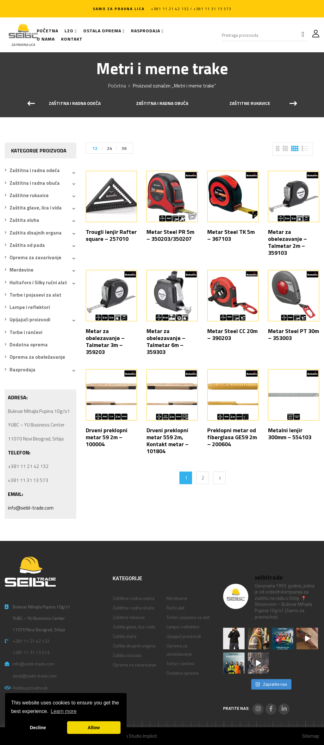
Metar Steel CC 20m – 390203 (232, 334)
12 (94, 148)
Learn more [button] (64, 711)
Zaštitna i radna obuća (162, 103)
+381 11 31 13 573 (31, 652)
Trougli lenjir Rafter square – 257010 (111, 235)
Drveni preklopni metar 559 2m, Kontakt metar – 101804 (167, 440)
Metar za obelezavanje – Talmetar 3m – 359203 (105, 341)
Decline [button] (38, 727)
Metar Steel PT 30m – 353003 (293, 334)
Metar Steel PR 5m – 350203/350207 (170, 235)
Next (219, 478)
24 (109, 148)
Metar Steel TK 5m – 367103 (231, 235)
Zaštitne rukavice (249, 103)
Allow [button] (94, 727)
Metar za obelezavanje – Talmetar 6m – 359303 (165, 341)
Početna (117, 85)
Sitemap (310, 736)
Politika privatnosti (30, 687)
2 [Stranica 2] (203, 477)
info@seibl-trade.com (30, 507)
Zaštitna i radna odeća (75, 103)
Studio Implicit (143, 736)
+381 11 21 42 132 (31, 641)
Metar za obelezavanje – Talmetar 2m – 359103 (287, 242)
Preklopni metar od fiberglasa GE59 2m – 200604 (232, 437)
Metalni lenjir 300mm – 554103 (289, 433)
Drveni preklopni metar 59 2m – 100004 (107, 437)
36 (124, 148)
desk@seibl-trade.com (35, 675)
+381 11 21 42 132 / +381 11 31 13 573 (191, 9)
